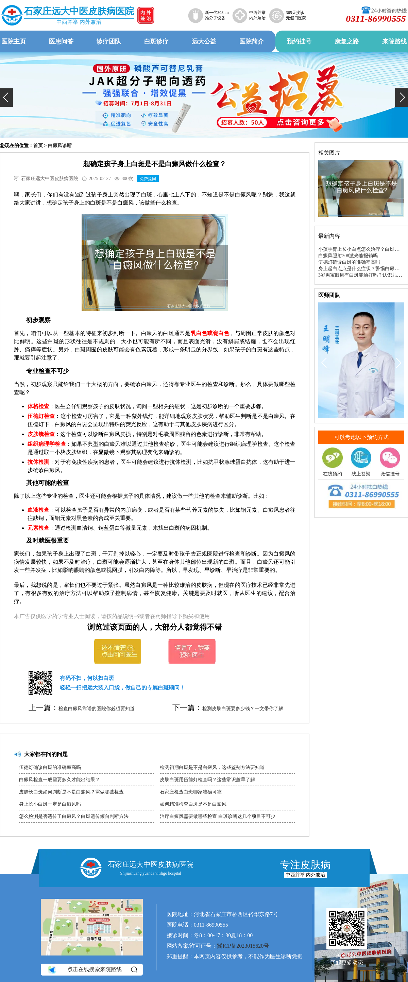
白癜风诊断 (60, 145)
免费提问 (148, 178)
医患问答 (61, 41)
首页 (38, 145)
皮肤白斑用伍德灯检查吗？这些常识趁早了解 (207, 779)
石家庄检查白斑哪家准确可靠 (191, 791)
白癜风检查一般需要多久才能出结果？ (59, 779)
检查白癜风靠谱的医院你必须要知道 (96, 708)
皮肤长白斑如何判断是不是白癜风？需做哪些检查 (71, 791)
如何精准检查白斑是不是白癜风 (193, 804)
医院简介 (251, 41)
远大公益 (204, 41)
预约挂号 (299, 41)
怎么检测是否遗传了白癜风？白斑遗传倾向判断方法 (74, 816)
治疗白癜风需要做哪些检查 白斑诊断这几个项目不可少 (217, 816)
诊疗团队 (109, 41)
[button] (6, 97)
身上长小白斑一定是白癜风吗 (50, 804)
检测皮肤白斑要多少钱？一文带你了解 (242, 708)
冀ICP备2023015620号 (243, 946)
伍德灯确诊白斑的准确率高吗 (50, 767)
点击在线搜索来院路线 (92, 970)
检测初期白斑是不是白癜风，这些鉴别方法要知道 (212, 767)
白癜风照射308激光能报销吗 (348, 255)
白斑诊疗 (156, 41)
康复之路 (347, 41)
